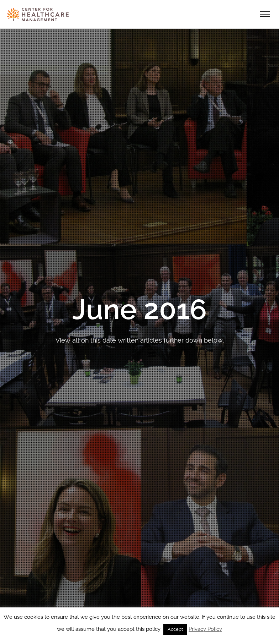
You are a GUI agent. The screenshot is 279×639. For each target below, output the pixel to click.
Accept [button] (175, 629)
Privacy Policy (205, 629)
